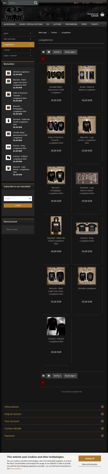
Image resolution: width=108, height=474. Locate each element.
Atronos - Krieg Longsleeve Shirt (87, 239)
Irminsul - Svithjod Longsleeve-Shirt (56, 340)
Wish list (98, 3)
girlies (6, 33)
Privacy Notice (15, 469)
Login (86, 3)
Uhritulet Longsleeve (87, 288)
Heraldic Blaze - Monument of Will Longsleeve (56, 90)
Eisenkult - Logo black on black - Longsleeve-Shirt (87, 191)
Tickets (94, 24)
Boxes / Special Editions (31, 24)
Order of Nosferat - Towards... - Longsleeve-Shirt (56, 140)
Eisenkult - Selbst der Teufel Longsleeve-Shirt (56, 241)
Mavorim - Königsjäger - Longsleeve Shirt (56, 191)
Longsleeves (9, 44)
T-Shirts (7, 50)
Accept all (89, 458)
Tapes (84, 24)
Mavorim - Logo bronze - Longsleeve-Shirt (87, 140)
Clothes (57, 24)
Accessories (9, 24)
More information (89, 464)
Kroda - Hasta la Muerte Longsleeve (87, 88)
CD (48, 24)
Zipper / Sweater (10, 56)
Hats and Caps (9, 39)
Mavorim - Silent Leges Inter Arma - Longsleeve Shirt (56, 291)
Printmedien (71, 24)
